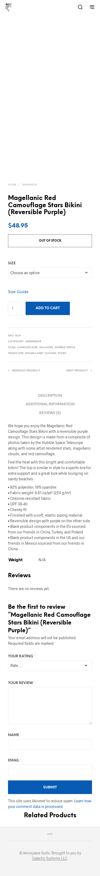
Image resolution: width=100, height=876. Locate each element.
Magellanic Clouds (40, 353)
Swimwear (29, 184)
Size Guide (18, 291)
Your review (21, 683)
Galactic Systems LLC (49, 858)
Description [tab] (50, 396)
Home (12, 184)
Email (14, 760)
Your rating (21, 656)
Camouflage (27, 347)
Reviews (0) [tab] (50, 413)
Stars (62, 353)
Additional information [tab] (50, 404)
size (12, 263)
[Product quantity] (15, 309)
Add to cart (48, 308)
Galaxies (46, 347)
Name (14, 735)
